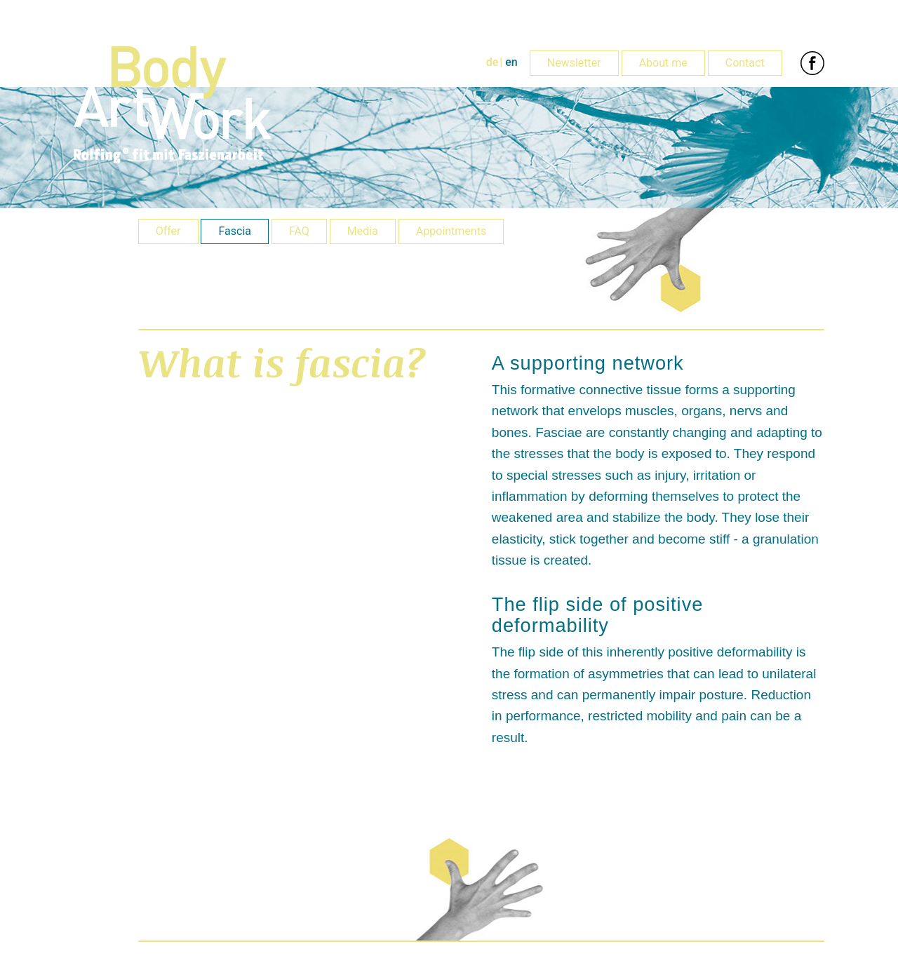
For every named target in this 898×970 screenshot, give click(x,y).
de (492, 62)
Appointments (451, 231)
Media (362, 231)
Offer (168, 231)
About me (663, 62)
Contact (745, 62)
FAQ (299, 231)
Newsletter (574, 62)
